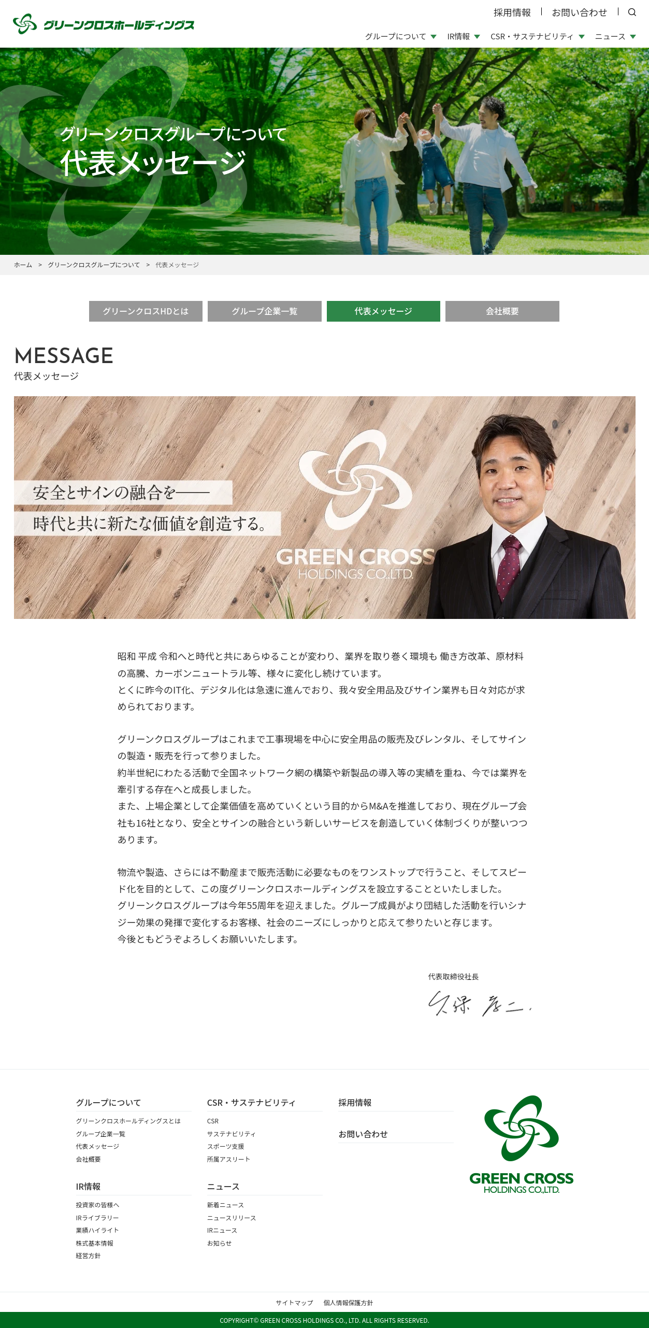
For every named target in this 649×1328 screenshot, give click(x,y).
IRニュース (222, 1229)
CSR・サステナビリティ (252, 1102)
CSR (213, 1120)
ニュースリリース (231, 1217)
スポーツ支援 (225, 1146)
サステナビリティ (231, 1133)
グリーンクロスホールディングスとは (128, 1120)
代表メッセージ (383, 311)
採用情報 (512, 12)
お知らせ (219, 1242)
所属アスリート (229, 1158)
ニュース (223, 1186)
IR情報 (88, 1186)
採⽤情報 (354, 1102)
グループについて (109, 1102)
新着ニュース (225, 1204)
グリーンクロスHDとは (146, 311)
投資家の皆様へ (98, 1204)
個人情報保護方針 (348, 1302)
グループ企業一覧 (264, 311)
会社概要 (502, 311)
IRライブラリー (97, 1217)
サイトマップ (294, 1302)
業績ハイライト (98, 1229)
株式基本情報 (94, 1242)
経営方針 (88, 1255)
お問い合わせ (580, 12)
